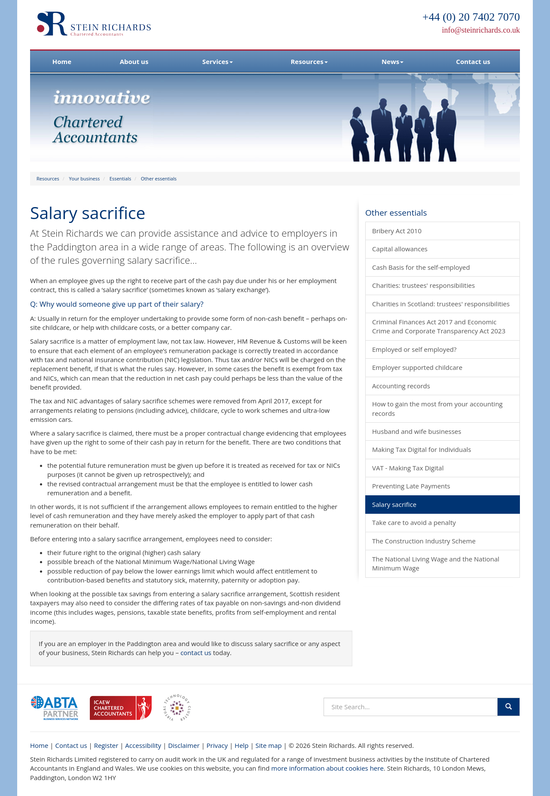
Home (61, 61)
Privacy (217, 745)
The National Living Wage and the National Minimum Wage (435, 563)
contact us (195, 652)
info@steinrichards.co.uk (481, 30)
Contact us (473, 61)
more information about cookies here (327, 768)
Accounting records (401, 385)
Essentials (120, 178)
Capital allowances (400, 248)
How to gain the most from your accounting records (437, 408)
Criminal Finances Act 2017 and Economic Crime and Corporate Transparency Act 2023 (438, 326)
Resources (308, 61)
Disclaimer (183, 745)
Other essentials (159, 178)
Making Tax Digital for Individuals (421, 449)
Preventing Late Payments (411, 486)
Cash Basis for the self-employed (421, 267)
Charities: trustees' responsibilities (423, 285)
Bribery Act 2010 (397, 230)
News (392, 61)
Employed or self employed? (414, 349)
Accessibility (143, 745)
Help (241, 745)
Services (217, 61)
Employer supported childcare (417, 367)
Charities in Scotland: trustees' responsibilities (441, 303)
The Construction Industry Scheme (424, 541)
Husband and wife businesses (416, 431)
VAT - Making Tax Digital (407, 468)
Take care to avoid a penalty (414, 522)
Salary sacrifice (394, 504)
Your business (84, 178)
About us (134, 61)
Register (106, 745)
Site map (269, 745)
